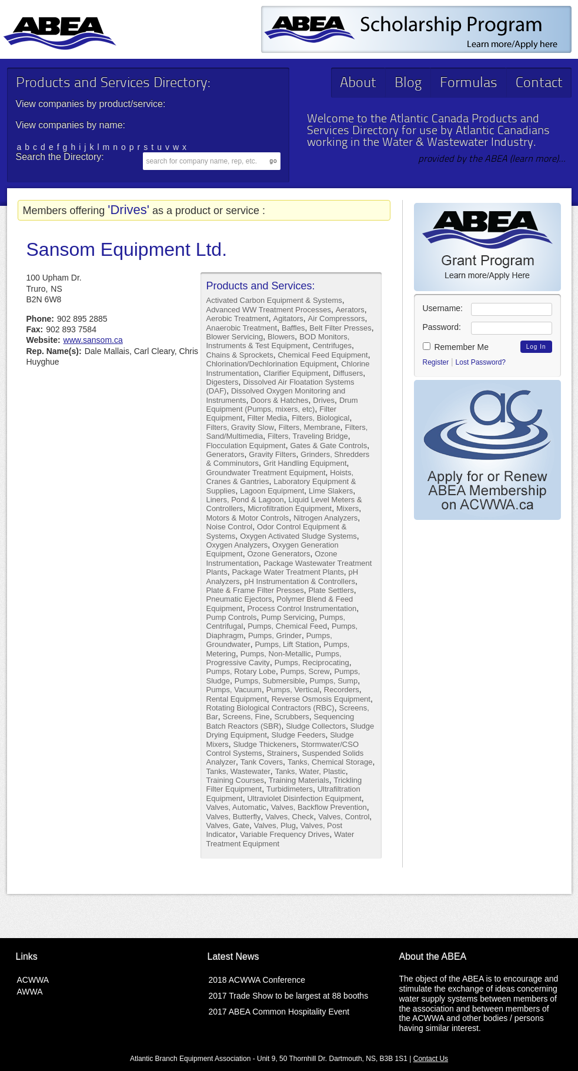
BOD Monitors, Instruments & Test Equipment (278, 341)
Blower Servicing (234, 336)
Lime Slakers (331, 490)
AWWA (30, 991)
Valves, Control (343, 816)
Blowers (281, 336)
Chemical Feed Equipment (322, 355)
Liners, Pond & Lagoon (245, 499)
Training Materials (299, 780)
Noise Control (229, 526)
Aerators (350, 309)
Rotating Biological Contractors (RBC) (270, 707)
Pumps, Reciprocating (312, 662)
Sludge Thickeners (264, 744)
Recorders (341, 689)
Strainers (282, 753)
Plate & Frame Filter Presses (255, 590)
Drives (324, 400)
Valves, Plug (275, 825)
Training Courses (235, 780)
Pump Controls (231, 617)
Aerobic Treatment (237, 318)
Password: (442, 327)
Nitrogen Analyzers (325, 517)
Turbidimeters (289, 789)
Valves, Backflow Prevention (319, 807)
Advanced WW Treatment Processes (268, 309)
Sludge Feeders (299, 734)
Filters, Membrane (309, 427)
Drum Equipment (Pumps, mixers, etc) (282, 404)
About (358, 83)
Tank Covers (261, 762)
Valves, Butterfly (233, 816)
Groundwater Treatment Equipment (266, 472)
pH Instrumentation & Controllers (299, 581)
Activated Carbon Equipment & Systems (274, 300)
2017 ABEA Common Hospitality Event (279, 1011)
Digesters (222, 382)
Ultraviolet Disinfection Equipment (304, 798)
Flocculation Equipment (246, 445)
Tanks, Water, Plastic (310, 771)
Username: (443, 308)
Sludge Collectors (316, 726)
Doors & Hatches (279, 400)
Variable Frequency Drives (284, 834)
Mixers (347, 508)
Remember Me (456, 347)
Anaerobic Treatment (242, 327)
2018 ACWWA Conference (257, 980)
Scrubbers (292, 716)
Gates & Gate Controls (328, 445)
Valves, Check (289, 816)
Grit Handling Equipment (305, 463)
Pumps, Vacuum (234, 689)
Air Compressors (336, 318)
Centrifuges (331, 345)
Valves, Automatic (236, 807)
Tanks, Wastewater (238, 771)
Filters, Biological (320, 417)
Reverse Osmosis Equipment (321, 699)
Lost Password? (481, 362)
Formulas (468, 83)
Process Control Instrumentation (301, 608)
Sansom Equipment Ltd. (127, 249)
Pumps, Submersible (270, 680)
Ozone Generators (278, 553)
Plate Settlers (330, 590)
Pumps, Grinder (275, 635)
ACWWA (33, 980)
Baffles (293, 327)
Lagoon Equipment (272, 490)
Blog (408, 83)
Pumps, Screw (305, 671)
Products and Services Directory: (113, 83)
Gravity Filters (272, 454)
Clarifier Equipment (296, 373)
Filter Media (267, 417)
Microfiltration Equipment (290, 508)
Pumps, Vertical (292, 689)
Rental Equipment (236, 699)
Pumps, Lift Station (287, 644)
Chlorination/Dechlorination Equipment (271, 363)
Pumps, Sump (334, 680)
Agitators (288, 318)
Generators (225, 454)
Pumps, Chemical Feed (287, 626)
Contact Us (430, 1059)
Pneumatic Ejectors (239, 599)
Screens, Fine (246, 716)
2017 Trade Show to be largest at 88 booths (289, 995)
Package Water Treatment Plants (287, 572)
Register (436, 362)
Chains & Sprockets (239, 355)
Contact (539, 83)
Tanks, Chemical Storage (330, 762)
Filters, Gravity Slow (240, 427)
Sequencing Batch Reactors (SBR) (280, 721)
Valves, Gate (227, 825)
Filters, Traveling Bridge (308, 436)
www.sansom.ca (93, 340)
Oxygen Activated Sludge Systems (298, 536)
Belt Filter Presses (340, 327)
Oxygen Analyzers (237, 544)
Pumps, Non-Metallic (275, 653)
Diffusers (348, 373)
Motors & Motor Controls (247, 517)
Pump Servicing (288, 617)
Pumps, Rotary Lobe (241, 671)
